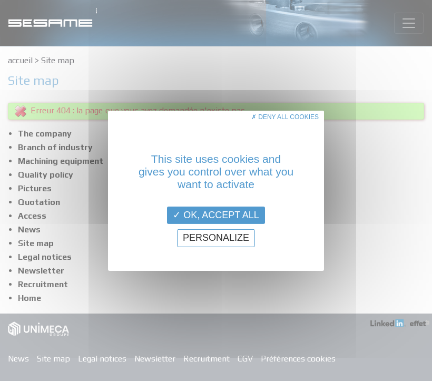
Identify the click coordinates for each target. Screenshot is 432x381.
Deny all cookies (285, 116)
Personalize (216, 237)
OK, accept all (216, 214)
